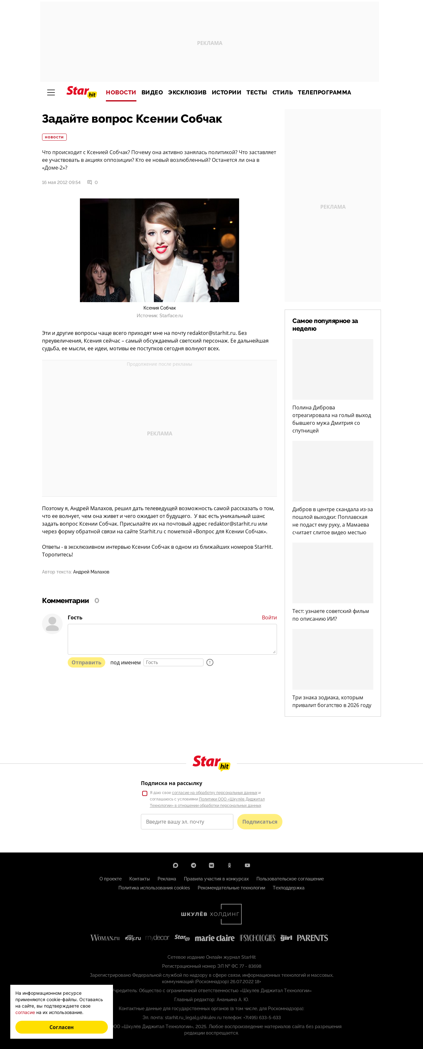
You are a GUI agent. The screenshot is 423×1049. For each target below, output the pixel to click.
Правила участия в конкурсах (216, 878)
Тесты (256, 92)
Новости (121, 92)
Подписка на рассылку (171, 783)
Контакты (139, 878)
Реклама (167, 878)
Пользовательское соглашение (290, 878)
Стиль (282, 92)
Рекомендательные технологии (231, 887)
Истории (227, 92)
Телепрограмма (324, 92)
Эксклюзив (187, 92)
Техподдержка (289, 887)
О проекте (110, 878)
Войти (269, 617)
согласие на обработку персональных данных (214, 793)
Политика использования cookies (154, 887)
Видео (152, 92)
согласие (25, 1012)
